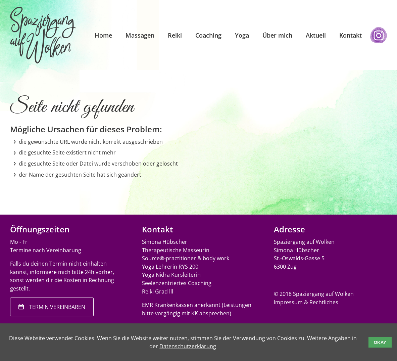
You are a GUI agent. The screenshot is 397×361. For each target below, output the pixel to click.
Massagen (140, 35)
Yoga (242, 35)
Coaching (208, 35)
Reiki (175, 35)
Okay (380, 342)
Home (103, 35)
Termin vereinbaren (57, 307)
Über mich (277, 35)
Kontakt (350, 35)
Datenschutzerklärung (187, 346)
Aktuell (316, 35)
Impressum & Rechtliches (306, 302)
